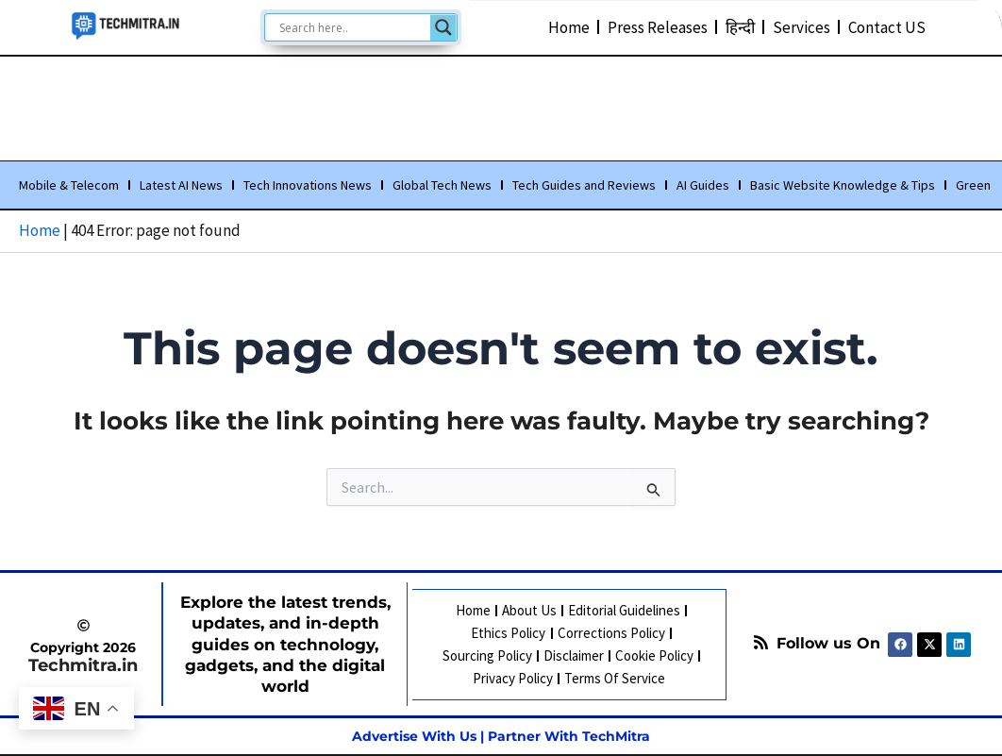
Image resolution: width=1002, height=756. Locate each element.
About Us (529, 610)
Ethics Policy (508, 633)
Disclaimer (573, 655)
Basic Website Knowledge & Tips (842, 185)
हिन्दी (740, 26)
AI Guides (702, 185)
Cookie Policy (654, 655)
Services (801, 26)
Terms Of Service (614, 678)
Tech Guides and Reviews (584, 185)
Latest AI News (181, 185)
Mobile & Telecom (69, 185)
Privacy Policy (513, 678)
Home (569, 26)
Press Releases (658, 26)
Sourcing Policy (487, 655)
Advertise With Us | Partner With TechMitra (501, 736)
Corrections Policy (610, 633)
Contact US (887, 26)
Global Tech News (442, 185)
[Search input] (352, 27)
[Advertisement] (501, 104)
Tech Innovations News (307, 185)
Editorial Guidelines (624, 610)
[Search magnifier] (443, 27)
